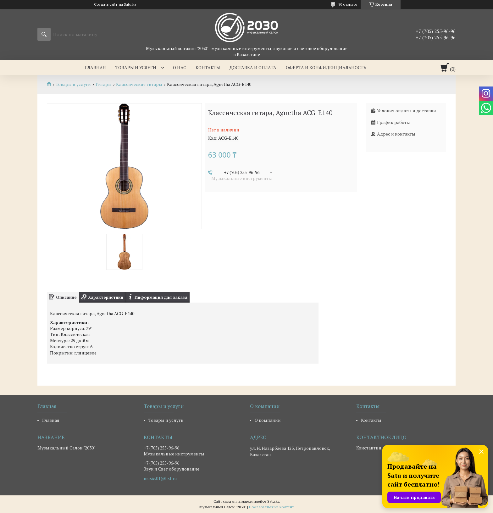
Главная (95, 67)
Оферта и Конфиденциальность (326, 67)
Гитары (104, 84)
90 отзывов (347, 4)
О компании (268, 420)
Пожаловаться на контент (271, 507)
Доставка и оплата (253, 67)
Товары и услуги (135, 67)
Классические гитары (139, 84)
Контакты (208, 67)
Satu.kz (273, 501)
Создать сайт (105, 4)
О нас (179, 67)
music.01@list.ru (160, 478)
